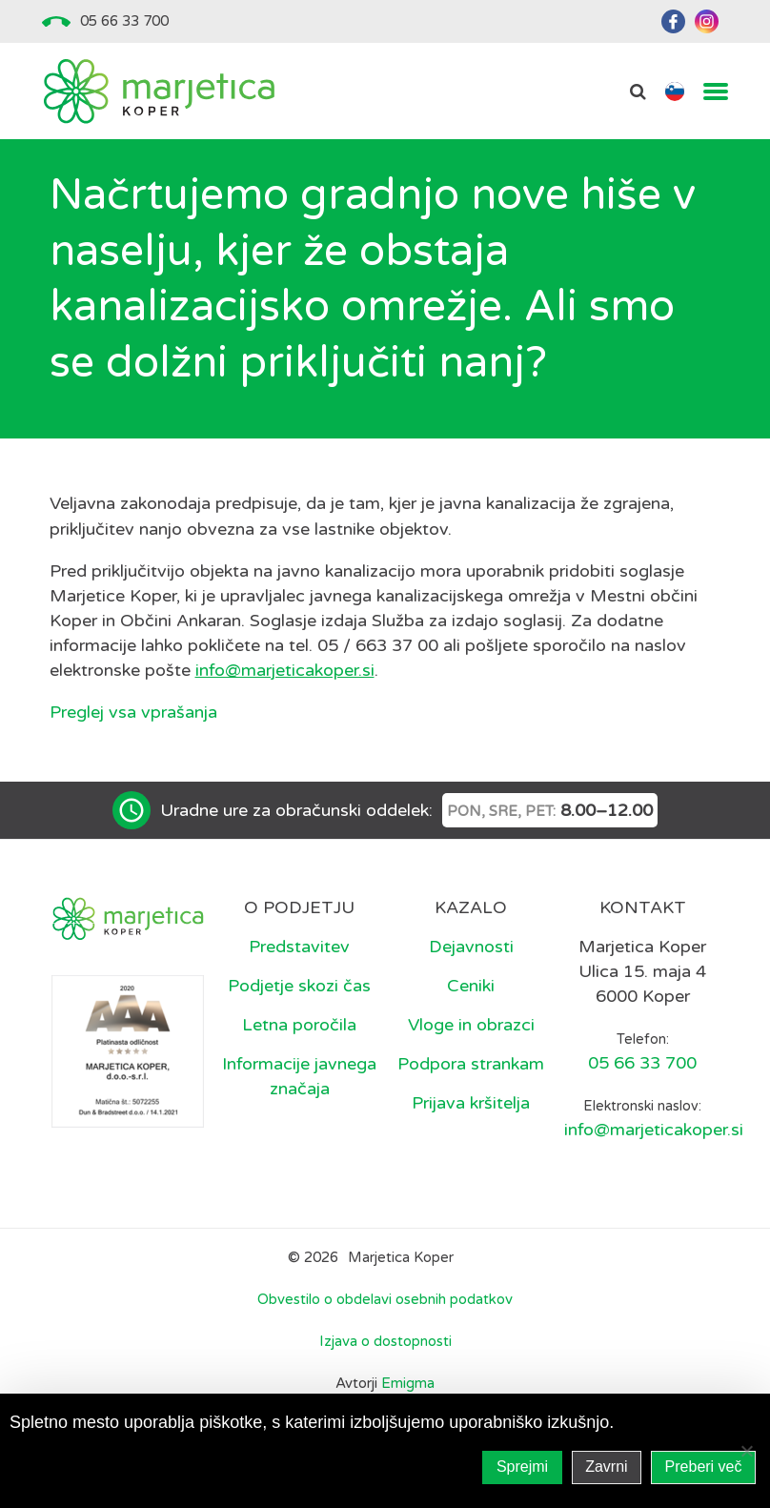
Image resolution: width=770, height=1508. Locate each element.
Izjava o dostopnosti (385, 1341)
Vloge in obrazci (471, 1024)
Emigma (408, 1383)
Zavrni (606, 1466)
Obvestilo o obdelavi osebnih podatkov (385, 1299)
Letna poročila (299, 1024)
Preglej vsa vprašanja (133, 712)
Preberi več (703, 1466)
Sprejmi (522, 1466)
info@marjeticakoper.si (285, 670)
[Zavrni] (746, 1450)
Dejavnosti (471, 946)
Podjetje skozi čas (299, 985)
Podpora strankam (470, 1063)
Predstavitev (299, 946)
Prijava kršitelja (471, 1102)
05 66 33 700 (124, 21)
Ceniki (471, 985)
